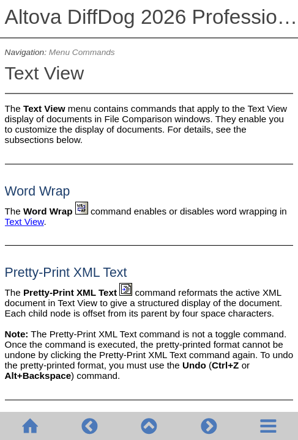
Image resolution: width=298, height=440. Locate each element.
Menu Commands (82, 52)
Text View (24, 221)
